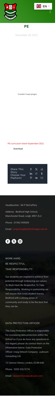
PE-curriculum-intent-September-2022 (26, 143)
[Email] (41, 178)
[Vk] (36, 178)
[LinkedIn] (31, 174)
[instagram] (20, 241)
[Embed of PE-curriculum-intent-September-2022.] (27, 94)
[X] (36, 169)
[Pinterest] (31, 178)
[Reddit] (41, 169)
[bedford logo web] (10, 3)
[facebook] (7, 241)
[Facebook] (31, 169)
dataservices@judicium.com (28, 376)
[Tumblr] (41, 174)
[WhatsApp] (36, 174)
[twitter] (14, 241)
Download (18, 148)
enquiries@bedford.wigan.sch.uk (30, 229)
